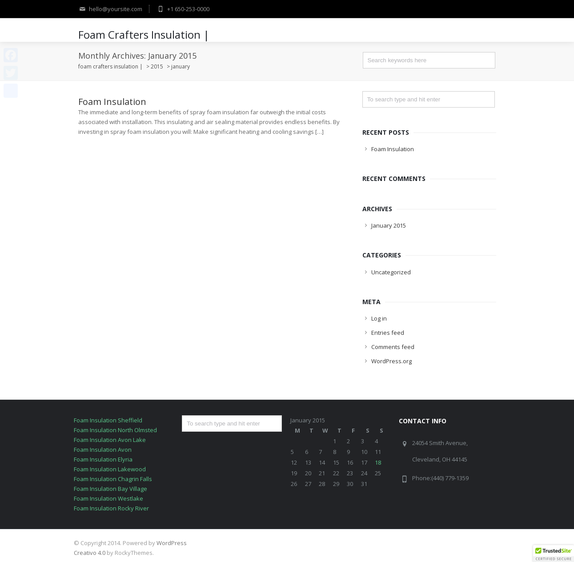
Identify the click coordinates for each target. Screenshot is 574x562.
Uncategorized (391, 272)
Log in (379, 318)
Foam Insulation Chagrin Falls (113, 479)
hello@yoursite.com (110, 9)
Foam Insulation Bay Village (110, 489)
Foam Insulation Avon (103, 450)
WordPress (172, 543)
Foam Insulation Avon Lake (110, 440)
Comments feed (392, 347)
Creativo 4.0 (89, 553)
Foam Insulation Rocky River (111, 508)
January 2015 (388, 225)
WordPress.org (391, 361)
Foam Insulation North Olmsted (115, 430)
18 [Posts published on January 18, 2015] (378, 462)
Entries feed (387, 333)
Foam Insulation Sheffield (108, 420)
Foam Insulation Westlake (108, 498)
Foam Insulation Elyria (103, 459)
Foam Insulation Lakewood (110, 469)
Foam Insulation (112, 102)
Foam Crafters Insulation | (143, 34)
